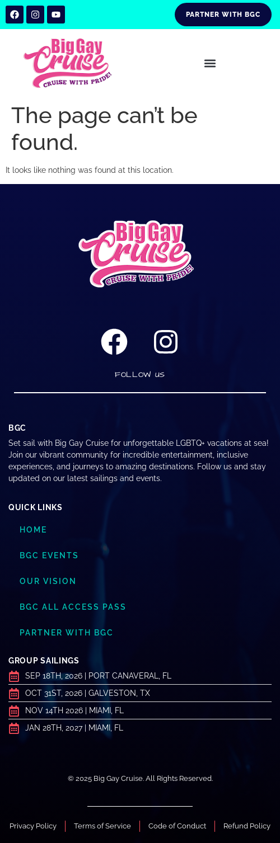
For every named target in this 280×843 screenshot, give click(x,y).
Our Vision (48, 581)
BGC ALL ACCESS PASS (73, 606)
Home (33, 529)
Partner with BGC (67, 632)
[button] (210, 63)
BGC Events (49, 555)
